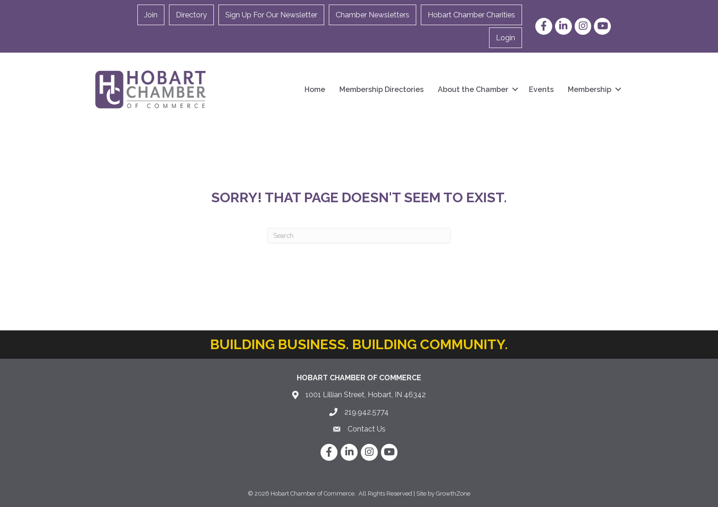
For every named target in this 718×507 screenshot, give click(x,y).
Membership (589, 89)
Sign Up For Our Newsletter (271, 15)
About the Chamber (473, 89)
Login (505, 37)
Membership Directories (381, 89)
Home (315, 89)
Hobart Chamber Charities (471, 15)
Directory (191, 15)
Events (541, 89)
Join (151, 15)
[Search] (359, 235)
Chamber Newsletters (372, 15)
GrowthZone (453, 493)
